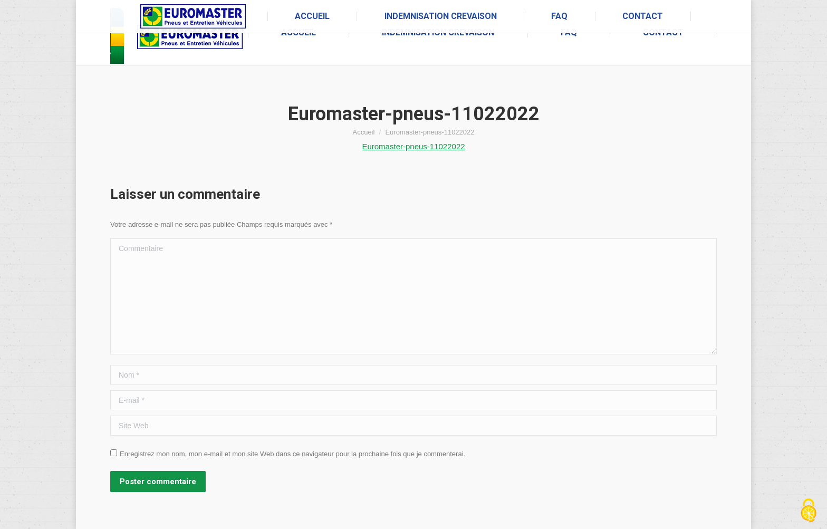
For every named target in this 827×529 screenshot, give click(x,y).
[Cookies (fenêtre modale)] (808, 511)
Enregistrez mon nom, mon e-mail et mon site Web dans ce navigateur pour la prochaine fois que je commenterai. (292, 454)
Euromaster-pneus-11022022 (413, 146)
